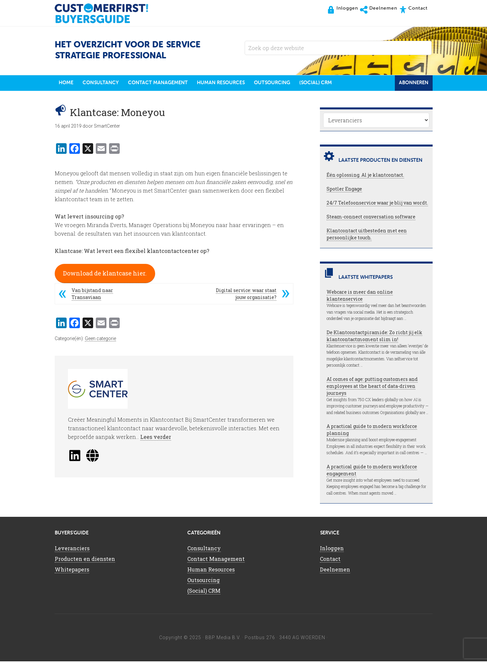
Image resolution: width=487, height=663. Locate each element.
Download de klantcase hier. (105, 275)
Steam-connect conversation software (371, 218)
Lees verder (155, 438)
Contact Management (216, 560)
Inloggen (332, 549)
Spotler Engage (344, 190)
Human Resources (211, 571)
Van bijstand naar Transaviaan (92, 295)
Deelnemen (335, 571)
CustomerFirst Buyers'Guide (108, 13)
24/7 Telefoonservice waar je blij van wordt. (377, 204)
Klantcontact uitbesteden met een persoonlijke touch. (367, 235)
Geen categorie (100, 340)
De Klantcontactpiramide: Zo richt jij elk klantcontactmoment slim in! (374, 337)
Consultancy (204, 549)
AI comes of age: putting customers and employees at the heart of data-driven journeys (372, 388)
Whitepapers (72, 571)
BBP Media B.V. (223, 639)
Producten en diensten (85, 560)
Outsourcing (203, 581)
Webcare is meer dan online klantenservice (360, 297)
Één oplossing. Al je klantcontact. (365, 176)
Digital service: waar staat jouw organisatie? (246, 295)
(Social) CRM (203, 592)
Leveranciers (72, 549)
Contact (330, 560)
